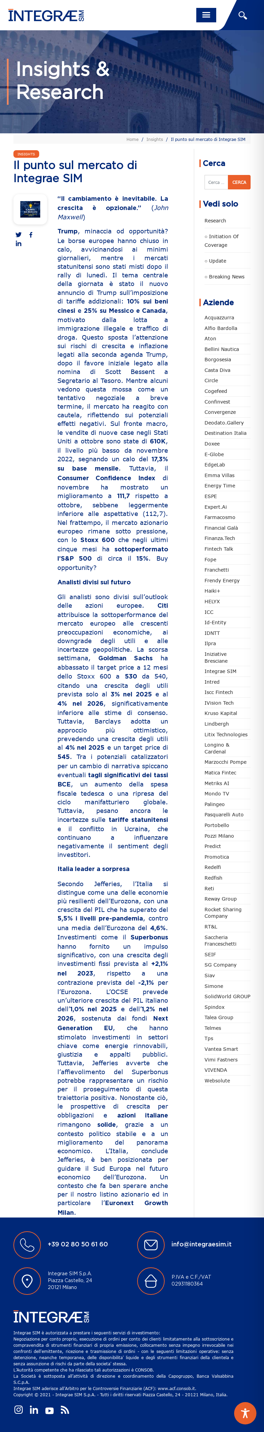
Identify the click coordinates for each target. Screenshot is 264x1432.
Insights (154, 139)
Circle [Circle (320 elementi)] (211, 380)
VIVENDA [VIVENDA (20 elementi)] (216, 1070)
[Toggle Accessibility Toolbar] (245, 1413)
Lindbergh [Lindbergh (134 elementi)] (217, 724)
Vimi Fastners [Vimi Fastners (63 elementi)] (221, 1059)
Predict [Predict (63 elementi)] (213, 846)
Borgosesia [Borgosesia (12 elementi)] (218, 359)
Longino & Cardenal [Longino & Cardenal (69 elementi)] (217, 748)
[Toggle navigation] (206, 15)
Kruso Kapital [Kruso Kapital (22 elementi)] (221, 713)
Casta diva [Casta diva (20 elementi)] (217, 370)
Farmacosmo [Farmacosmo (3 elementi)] (220, 517)
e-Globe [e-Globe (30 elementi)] (214, 454)
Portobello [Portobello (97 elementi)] (217, 825)
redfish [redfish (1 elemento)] (213, 878)
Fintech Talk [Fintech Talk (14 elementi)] (219, 549)
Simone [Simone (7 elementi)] (214, 986)
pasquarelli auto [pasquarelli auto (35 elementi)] (224, 814)
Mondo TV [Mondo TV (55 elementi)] (217, 793)
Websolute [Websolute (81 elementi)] (217, 1080)
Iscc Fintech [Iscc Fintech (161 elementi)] (219, 692)
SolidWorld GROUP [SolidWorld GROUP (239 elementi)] (227, 996)
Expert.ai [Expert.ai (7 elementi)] (216, 507)
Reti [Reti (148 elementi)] (209, 888)
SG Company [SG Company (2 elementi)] (220, 965)
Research (215, 220)
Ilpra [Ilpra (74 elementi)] (210, 643)
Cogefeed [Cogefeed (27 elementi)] (216, 391)
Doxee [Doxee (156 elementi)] (212, 444)
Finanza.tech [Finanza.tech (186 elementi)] (220, 538)
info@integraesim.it (202, 1245)
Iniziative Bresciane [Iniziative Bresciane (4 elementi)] (216, 657)
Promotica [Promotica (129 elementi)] (217, 857)
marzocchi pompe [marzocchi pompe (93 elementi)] (225, 762)
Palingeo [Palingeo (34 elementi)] (215, 804)
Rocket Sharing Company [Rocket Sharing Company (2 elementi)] (223, 912)
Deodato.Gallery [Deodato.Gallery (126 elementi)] (224, 423)
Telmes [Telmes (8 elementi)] (213, 1028)
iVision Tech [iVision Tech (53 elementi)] (219, 703)
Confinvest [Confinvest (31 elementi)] (217, 402)
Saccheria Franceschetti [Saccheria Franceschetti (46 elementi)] (220, 940)
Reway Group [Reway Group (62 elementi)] (221, 899)
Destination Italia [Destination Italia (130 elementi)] (225, 433)
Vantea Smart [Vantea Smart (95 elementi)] (221, 1049)
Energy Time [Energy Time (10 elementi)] (220, 485)
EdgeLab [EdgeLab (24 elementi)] (215, 464)
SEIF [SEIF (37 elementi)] (210, 954)
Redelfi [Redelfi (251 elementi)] (213, 867)
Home (132, 139)
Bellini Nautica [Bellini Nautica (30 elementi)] (222, 349)
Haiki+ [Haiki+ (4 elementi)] (212, 591)
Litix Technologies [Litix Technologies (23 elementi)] (226, 734)
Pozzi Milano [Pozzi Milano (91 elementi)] (219, 836)
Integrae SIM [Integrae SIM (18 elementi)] (220, 671)
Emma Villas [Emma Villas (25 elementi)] (219, 475)
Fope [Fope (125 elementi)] (210, 559)
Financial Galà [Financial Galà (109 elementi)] (221, 528)
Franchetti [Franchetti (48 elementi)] (217, 570)
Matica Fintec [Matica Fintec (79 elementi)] (220, 772)
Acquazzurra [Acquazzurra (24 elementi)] (219, 317)
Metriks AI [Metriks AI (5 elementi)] (217, 783)
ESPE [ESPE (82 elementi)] (211, 496)
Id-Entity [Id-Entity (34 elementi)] (215, 622)
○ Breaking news (224, 276)
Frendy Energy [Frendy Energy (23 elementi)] (222, 580)
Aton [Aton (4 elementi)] (210, 338)
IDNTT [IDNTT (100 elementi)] (212, 633)
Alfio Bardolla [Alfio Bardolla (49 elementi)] (221, 328)
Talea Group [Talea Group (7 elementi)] (219, 1017)
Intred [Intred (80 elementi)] (212, 682)
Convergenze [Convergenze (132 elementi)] (220, 412)
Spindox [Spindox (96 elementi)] (214, 1007)
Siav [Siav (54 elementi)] (210, 975)
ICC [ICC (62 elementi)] (209, 612)
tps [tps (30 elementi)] (209, 1038)
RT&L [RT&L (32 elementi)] (211, 926)
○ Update (215, 261)
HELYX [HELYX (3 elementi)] (212, 601)
